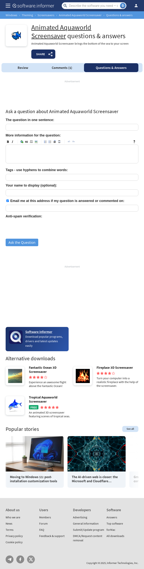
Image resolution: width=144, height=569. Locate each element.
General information (86, 523)
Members (45, 517)
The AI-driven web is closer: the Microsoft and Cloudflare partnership (95, 479)
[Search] (94, 5)
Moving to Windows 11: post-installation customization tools (33, 479)
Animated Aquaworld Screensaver (80, 15)
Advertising (80, 517)
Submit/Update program (88, 530)
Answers (111, 68)
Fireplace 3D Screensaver (115, 368)
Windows (11, 15)
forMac (110, 530)
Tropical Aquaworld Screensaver (43, 399)
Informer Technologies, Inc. (122, 563)
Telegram (10, 559)
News (9, 523)
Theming (27, 15)
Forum (43, 523)
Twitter (31, 559)
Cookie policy (14, 542)
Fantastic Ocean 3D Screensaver (42, 370)
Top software (114, 523)
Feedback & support (51, 536)
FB (20, 559)
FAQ (41, 530)
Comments (62, 68)
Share (40, 54)
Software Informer (38, 332)
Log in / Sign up (134, 5)
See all (130, 428)
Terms (10, 530)
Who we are (13, 517)
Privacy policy (14, 536)
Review (23, 68)
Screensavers (46, 15)
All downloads (115, 536)
